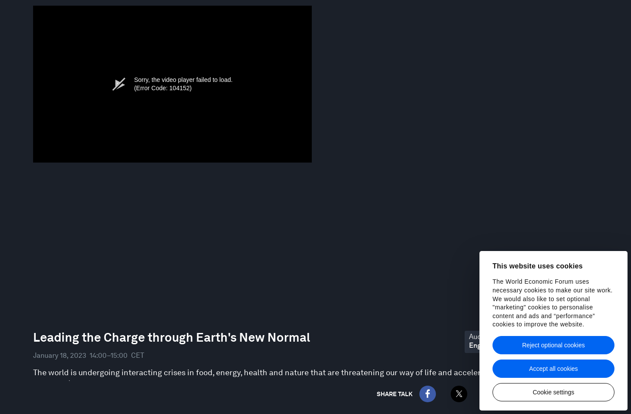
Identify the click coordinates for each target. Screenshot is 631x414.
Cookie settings (553, 392)
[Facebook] (427, 394)
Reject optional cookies (553, 345)
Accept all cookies (553, 368)
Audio (478, 337)
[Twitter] (459, 394)
